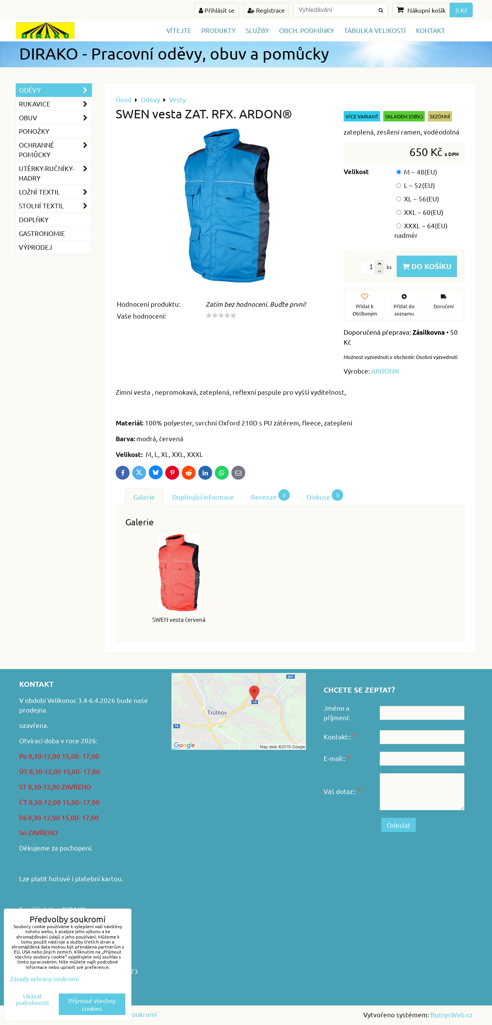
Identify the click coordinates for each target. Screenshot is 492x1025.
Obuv (55, 118)
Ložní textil (55, 192)
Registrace (266, 10)
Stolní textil (55, 206)
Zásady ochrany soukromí (44, 978)
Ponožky (34, 131)
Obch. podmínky (306, 30)
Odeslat (399, 825)
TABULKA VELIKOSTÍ (375, 30)
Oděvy (55, 90)
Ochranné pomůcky (55, 149)
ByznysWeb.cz (451, 1014)
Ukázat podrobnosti (32, 999)
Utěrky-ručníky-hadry (55, 173)
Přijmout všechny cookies (92, 1004)
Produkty (218, 30)
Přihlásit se (216, 10)
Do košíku (426, 266)
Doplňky (33, 219)
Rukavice (55, 104)
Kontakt (430, 30)
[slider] (221, 315)
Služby (257, 30)
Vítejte (178, 30)
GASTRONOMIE (42, 233)
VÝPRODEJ (35, 247)
